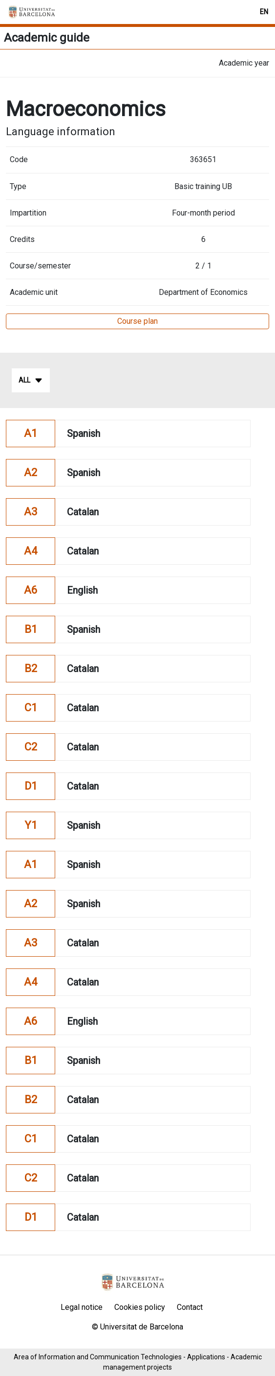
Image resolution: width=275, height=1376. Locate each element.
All (31, 380)
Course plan (137, 321)
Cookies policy (139, 1307)
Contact (190, 1307)
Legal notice (82, 1307)
